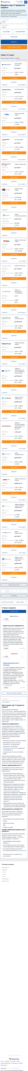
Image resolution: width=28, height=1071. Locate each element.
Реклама (7, 1061)
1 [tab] (8, 1055)
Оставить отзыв (14, 611)
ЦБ (16, 1)
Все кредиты (14, 595)
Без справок (6, 31)
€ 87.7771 (20, 3)
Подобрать (14, 42)
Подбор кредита (20, 602)
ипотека (20, 789)
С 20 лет (4, 876)
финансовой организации (15, 728)
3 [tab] (11, 1055)
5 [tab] (14, 1055)
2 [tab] (9, 1055)
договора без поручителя (9, 748)
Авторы (21, 1063)
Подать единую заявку (14, 47)
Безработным (5, 881)
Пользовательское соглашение (9, 1063)
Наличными (14, 37)
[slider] (1, 23)
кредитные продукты (7, 711)
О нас (2, 1061)
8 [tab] (18, 1055)
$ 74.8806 (20, 1)
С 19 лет (4, 874)
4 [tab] (12, 1055)
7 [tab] (17, 1055)
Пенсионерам (5, 879)
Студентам (4, 870)
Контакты (13, 1061)
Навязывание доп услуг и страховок (11, 664)
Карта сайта (4, 1065)
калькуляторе (22, 850)
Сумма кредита (5, 19)
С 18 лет (4, 872)
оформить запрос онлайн (14, 835)
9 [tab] (20, 1055)
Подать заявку (14, 78)
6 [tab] (15, 1055)
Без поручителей (20, 31)
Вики (18, 1061)
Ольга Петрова (5, 702)
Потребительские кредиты (7, 602)
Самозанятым (5, 867)
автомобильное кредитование (11, 791)
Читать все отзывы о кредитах (14, 693)
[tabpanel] (13, 873)
